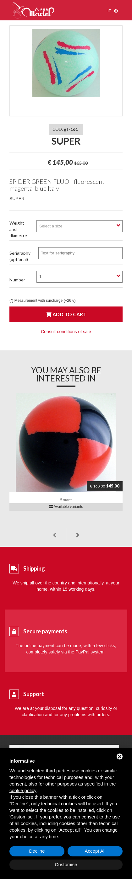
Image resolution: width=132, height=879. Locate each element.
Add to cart (66, 314)
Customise (66, 864)
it (109, 11)
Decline (37, 851)
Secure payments (45, 631)
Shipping (34, 568)
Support (33, 693)
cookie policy (22, 790)
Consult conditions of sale (66, 331)
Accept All (95, 851)
